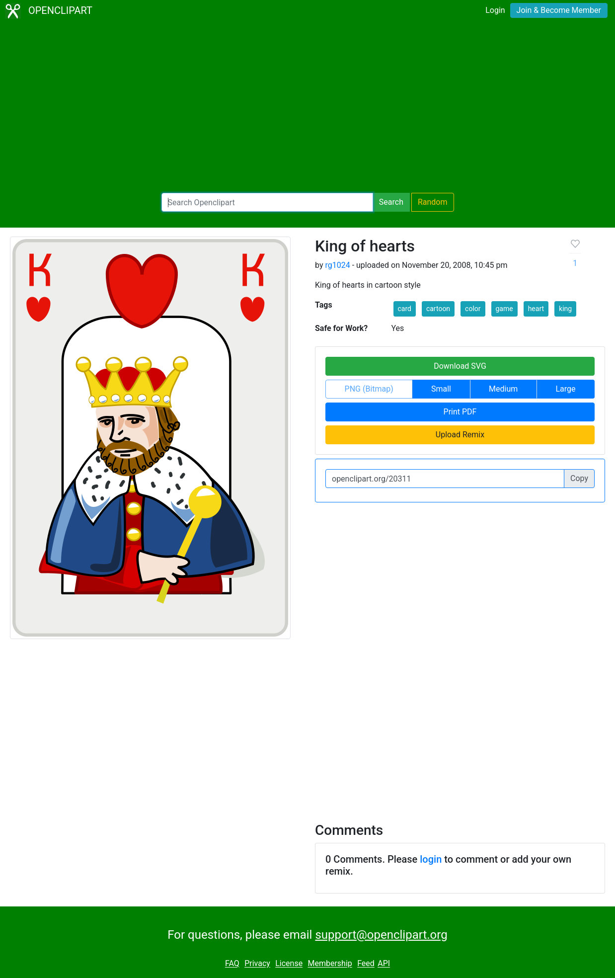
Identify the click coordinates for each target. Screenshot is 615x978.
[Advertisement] (307, 107)
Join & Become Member (559, 10)
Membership (330, 964)
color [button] (472, 309)
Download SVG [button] (460, 366)
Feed (366, 964)
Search (391, 202)
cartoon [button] (438, 309)
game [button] (504, 309)
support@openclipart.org (381, 935)
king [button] (565, 309)
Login (495, 10)
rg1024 (337, 265)
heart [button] (536, 309)
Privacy (257, 964)
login (431, 859)
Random (433, 202)
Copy (579, 478)
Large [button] (565, 389)
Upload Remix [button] (460, 434)
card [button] (404, 309)
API (384, 964)
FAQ (232, 964)
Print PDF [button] (460, 411)
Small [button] (441, 389)
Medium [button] (503, 389)
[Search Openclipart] (267, 202)
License (289, 964)
